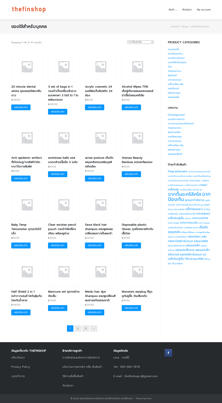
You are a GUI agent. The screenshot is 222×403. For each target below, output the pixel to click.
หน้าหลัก (175, 26)
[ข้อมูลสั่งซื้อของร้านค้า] (140, 42)
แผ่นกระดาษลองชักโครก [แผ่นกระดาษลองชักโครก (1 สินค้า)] (177, 236)
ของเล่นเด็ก (173, 49)
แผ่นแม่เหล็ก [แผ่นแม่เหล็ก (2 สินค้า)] (193, 245)
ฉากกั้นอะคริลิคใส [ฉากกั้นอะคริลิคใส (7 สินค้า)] (184, 194)
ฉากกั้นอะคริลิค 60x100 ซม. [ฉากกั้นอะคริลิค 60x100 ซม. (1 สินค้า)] (191, 189)
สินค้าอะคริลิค (174, 132)
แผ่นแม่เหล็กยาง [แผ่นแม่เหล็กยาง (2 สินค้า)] (184, 250)
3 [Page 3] (85, 328)
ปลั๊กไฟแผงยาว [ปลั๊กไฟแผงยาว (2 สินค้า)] (194, 209)
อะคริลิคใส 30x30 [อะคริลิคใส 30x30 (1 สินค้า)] (191, 227)
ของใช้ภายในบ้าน (176, 58)
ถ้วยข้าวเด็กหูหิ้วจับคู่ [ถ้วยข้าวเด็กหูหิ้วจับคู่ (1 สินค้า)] (184, 204)
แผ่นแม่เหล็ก (173, 97)
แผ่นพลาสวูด (174, 92)
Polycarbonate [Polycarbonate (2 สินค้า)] (177, 171)
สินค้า (171, 9)
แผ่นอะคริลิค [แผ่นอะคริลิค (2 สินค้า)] (201, 241)
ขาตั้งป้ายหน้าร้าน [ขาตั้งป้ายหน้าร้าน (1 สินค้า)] (191, 185)
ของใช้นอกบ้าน (175, 53)
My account (204, 9)
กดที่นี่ (125, 358)
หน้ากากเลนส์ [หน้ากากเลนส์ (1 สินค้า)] (204, 222)
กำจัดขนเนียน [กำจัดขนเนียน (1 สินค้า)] (194, 180)
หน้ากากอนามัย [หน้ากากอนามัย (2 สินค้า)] (189, 223)
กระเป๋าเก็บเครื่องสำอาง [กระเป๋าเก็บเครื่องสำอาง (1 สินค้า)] (202, 176)
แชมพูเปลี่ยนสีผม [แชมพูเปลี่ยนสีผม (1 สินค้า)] (203, 232)
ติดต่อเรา (187, 9)
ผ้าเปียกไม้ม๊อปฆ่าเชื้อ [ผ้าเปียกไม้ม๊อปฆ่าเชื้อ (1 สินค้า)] (187, 213)
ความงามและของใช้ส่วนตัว (181, 123)
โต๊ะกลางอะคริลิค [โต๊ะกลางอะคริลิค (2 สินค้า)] (194, 259)
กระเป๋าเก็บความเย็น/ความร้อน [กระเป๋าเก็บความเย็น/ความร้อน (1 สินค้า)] (180, 176)
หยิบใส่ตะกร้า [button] (21, 107)
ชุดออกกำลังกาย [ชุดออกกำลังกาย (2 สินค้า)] (194, 200)
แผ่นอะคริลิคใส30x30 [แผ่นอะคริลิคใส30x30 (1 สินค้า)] (176, 245)
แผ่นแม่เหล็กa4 (175, 154)
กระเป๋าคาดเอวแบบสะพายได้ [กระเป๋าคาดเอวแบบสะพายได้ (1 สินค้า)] (199, 171)
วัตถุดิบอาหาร (174, 71)
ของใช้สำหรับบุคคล (177, 62)
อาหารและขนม (174, 79)
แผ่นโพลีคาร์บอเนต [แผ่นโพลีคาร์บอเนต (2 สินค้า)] (191, 254)
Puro (149, 398)
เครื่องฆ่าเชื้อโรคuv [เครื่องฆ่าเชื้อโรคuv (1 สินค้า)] (188, 232)
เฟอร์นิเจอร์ (173, 88)
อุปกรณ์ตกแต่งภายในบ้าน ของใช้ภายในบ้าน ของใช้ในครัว (106, 398)
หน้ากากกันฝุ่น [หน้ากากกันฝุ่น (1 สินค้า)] (173, 222)
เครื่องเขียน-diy (175, 145)
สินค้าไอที (172, 75)
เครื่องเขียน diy (175, 84)
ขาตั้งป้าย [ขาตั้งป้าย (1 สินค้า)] (205, 180)
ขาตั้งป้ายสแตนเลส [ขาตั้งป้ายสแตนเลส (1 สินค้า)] (175, 185)
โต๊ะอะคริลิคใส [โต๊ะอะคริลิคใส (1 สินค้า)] (177, 263)
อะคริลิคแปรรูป (175, 136)
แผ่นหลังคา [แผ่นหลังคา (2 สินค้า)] (194, 237)
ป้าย (170, 66)
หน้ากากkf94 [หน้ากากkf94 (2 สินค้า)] (200, 218)
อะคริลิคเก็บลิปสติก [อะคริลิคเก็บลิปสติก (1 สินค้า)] (175, 227)
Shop (185, 26)
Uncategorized (176, 114)
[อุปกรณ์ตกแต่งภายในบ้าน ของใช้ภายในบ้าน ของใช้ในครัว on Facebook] (168, 353)
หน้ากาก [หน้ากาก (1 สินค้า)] (188, 218)
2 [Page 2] (78, 328)
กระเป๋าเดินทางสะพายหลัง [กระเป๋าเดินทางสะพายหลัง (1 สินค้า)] (178, 180)
